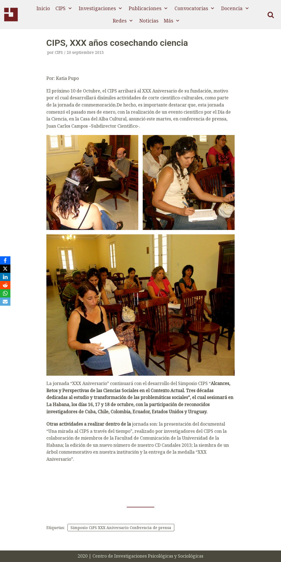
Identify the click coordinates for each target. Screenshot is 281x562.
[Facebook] (5, 260)
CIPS (59, 52)
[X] (5, 269)
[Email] (5, 301)
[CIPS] (11, 14)
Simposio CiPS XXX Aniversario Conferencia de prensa (122, 527)
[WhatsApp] (5, 293)
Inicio (43, 8)
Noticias (148, 20)
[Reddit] (5, 285)
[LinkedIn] (5, 277)
